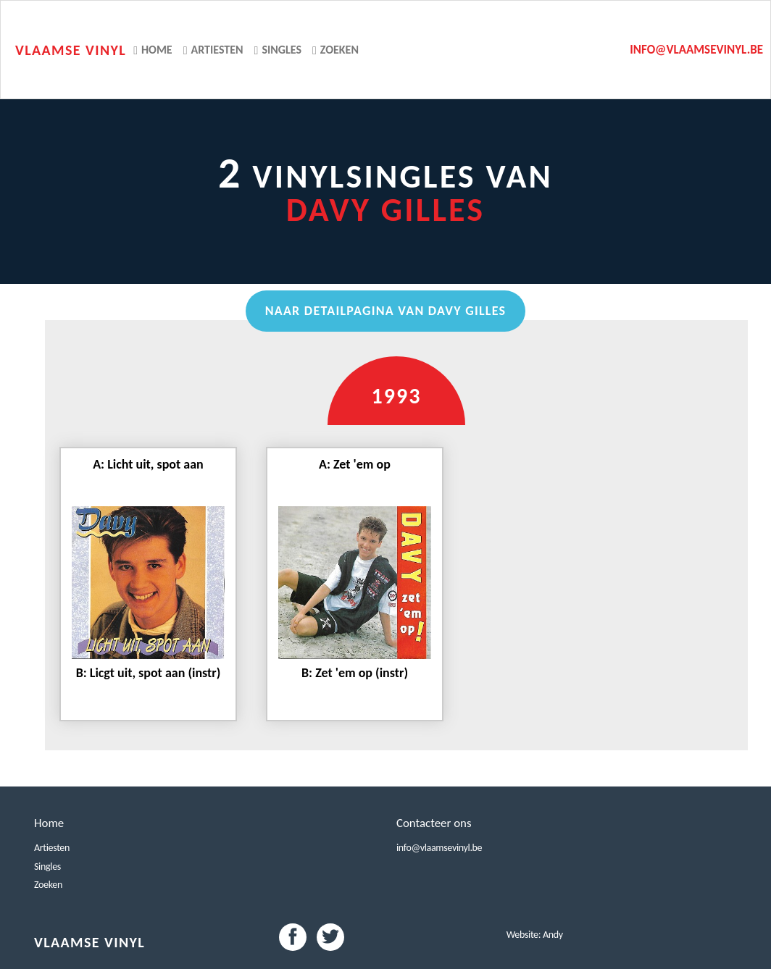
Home (152, 49)
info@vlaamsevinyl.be (696, 49)
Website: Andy (535, 934)
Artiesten (213, 49)
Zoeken (335, 49)
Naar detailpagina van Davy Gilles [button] (386, 311)
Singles (277, 49)
